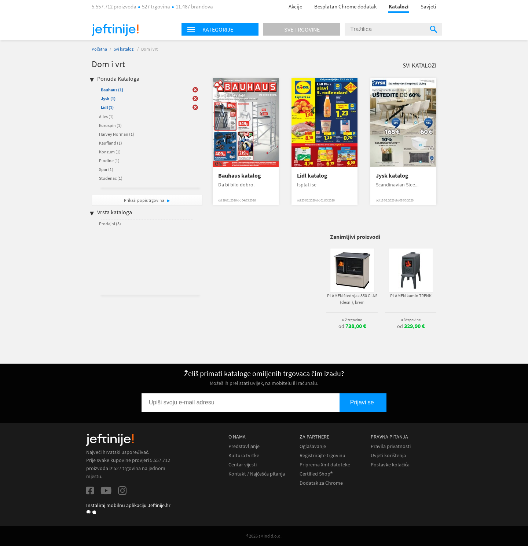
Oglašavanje (313, 446)
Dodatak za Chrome (321, 483)
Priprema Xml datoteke (325, 465)
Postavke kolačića (390, 465)
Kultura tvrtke (243, 455)
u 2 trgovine (352, 319)
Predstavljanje (244, 446)
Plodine (109, 160)
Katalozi (398, 6)
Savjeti (428, 6)
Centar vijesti (242, 465)
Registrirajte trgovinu (322, 455)
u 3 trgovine (411, 319)
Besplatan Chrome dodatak (345, 6)
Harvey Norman (116, 134)
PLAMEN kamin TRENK (411, 295)
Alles (106, 116)
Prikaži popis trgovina (144, 200)
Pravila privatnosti (391, 446)
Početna (99, 49)
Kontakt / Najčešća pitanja (256, 474)
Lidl (107, 107)
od (352, 326)
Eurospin (110, 125)
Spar (106, 169)
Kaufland (110, 143)
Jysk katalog (392, 175)
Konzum (110, 151)
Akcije (295, 6)
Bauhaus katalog (239, 175)
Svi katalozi (124, 49)
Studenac (110, 178)
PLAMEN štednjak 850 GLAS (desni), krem (352, 299)
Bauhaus (112, 89)
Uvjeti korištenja (388, 455)
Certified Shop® (316, 474)
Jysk (108, 98)
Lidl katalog (312, 175)
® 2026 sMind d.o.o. (264, 536)
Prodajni (110, 223)
